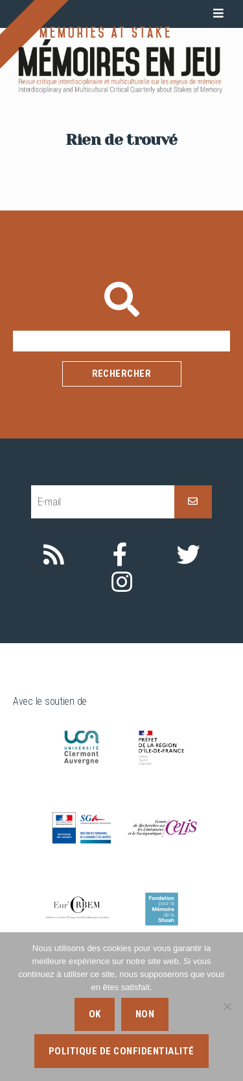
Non (145, 1014)
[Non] (226, 1006)
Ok (95, 1014)
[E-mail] (102, 502)
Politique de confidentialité (121, 1051)
